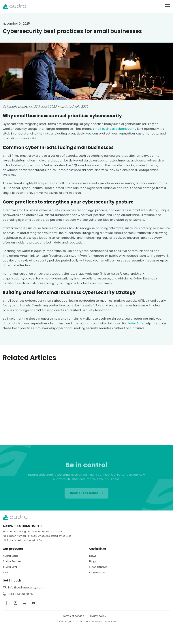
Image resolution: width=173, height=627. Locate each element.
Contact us (97, 572)
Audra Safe (135, 323)
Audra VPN (10, 567)
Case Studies (98, 567)
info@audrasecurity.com (26, 588)
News (93, 556)
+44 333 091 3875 (20, 594)
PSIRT (6, 572)
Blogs (93, 561)
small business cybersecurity (114, 129)
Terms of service (73, 616)
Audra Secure (12, 561)
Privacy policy (97, 616)
